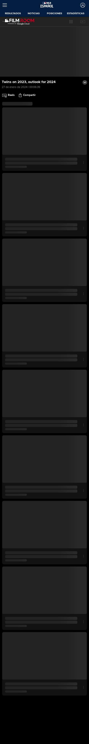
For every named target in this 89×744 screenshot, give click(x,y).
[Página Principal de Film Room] (16, 21)
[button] (71, 21)
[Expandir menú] (6, 5)
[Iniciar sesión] (82, 5)
